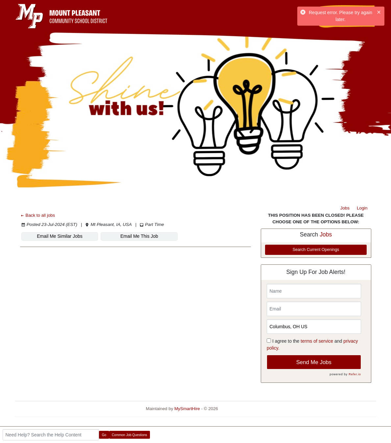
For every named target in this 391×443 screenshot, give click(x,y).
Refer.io (355, 374)
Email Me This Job (139, 236)
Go (104, 435)
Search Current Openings (316, 249)
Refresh (237, 408)
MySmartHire (187, 408)
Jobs (345, 208)
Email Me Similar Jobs (59, 236)
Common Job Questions (129, 435)
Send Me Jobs (313, 362)
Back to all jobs (37, 215)
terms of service (317, 341)
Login (362, 208)
